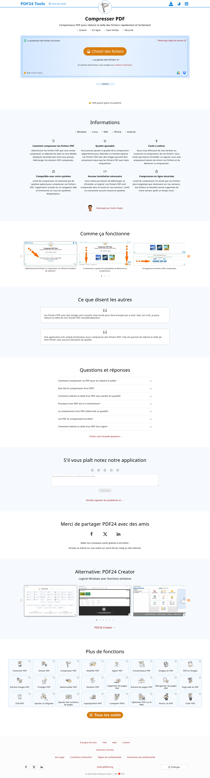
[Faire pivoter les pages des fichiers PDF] (92, 683)
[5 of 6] (110, 620)
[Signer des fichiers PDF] (117, 666)
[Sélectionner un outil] (186, 4)
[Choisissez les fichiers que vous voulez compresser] (105, 51)
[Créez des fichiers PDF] (190, 699)
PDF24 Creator (103, 627)
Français (175, 767)
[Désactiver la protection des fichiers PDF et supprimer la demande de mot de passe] (68, 683)
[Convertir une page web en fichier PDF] (190, 683)
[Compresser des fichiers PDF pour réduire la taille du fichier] (68, 666)
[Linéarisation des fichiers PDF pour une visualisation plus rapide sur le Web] (141, 699)
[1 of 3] (101, 276)
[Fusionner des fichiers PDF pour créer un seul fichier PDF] (19, 666)
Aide (114, 742)
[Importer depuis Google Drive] (178, 72)
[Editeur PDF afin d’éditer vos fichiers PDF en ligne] (92, 666)
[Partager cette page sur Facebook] (91, 534)
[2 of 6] (100, 620)
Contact (126, 742)
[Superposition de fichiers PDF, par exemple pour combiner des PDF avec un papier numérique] (92, 699)
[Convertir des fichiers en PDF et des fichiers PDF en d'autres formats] (141, 666)
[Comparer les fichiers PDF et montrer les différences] (117, 699)
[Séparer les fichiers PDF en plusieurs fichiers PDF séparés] (44, 666)
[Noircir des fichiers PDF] (165, 699)
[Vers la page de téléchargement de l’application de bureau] (171, 4)
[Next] (188, 256)
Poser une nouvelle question (105, 436)
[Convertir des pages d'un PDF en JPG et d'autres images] (190, 666)
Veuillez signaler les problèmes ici (103, 500)
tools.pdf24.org (105, 766)
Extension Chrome (105, 750)
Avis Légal (59, 757)
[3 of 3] (108, 276)
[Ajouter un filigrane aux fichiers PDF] (44, 699)
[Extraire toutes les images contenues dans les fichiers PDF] (19, 683)
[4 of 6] (106, 620)
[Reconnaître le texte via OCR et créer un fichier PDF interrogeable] (19, 699)
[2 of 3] (105, 276)
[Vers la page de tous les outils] (57, 4)
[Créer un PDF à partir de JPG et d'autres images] (165, 666)
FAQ (104, 742)
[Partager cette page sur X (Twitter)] (105, 534)
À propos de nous (88, 742)
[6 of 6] (113, 620)
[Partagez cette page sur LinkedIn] (118, 534)
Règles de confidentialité (109, 757)
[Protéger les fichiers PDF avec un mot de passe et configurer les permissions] (44, 683)
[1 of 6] (96, 620)
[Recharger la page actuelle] (105, 7)
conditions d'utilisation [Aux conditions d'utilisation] (123, 65)
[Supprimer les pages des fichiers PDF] (117, 683)
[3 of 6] (103, 620)
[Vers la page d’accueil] (33, 4)
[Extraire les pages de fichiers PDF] (141, 683)
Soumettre (105, 490)
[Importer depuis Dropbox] (184, 72)
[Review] (105, 480)
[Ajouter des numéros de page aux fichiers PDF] (68, 699)
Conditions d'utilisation (81, 757)
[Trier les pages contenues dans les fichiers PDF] (165, 683)
